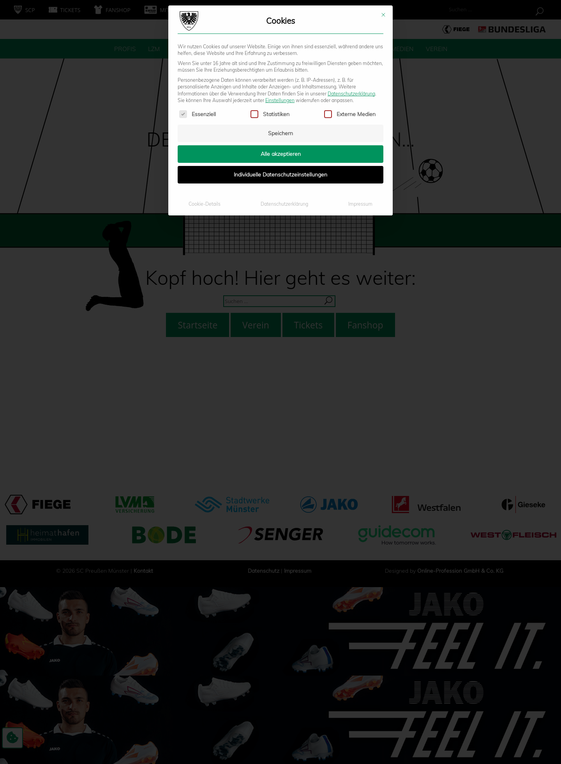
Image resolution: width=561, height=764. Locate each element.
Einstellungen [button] (280, 18)
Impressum (360, 122)
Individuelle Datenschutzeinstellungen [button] (280, 92)
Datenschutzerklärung (351, 11)
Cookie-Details (205, 122)
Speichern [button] (280, 51)
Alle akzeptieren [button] (281, 71)
